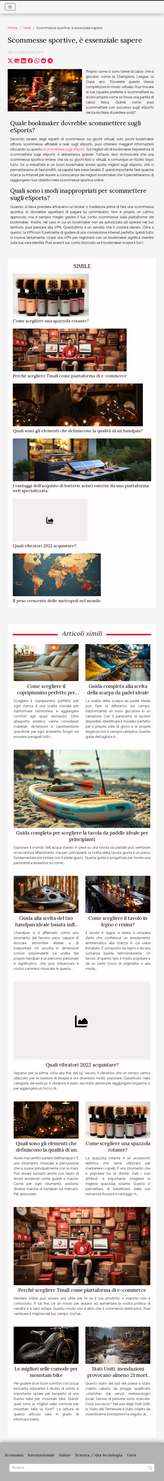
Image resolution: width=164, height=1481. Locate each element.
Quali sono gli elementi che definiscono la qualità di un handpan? (78, 430)
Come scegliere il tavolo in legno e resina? (117, 921)
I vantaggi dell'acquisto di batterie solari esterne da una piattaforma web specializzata (81, 488)
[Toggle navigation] (10, 6)
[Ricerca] (81, 1468)
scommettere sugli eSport (63, 149)
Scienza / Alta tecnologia (98, 1455)
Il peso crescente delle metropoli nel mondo (57, 600)
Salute (65, 1455)
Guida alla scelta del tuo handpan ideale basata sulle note (46, 924)
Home (13, 28)
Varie (27, 28)
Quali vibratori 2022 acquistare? (44, 545)
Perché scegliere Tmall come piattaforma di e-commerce (70, 375)
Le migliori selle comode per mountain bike (46, 1372)
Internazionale (41, 1455)
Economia (14, 1455)
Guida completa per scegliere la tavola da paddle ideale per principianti (82, 836)
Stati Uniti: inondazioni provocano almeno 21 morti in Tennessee (118, 1375)
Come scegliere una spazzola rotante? (51, 320)
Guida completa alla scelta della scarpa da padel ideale (118, 689)
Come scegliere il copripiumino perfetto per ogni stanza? (46, 692)
